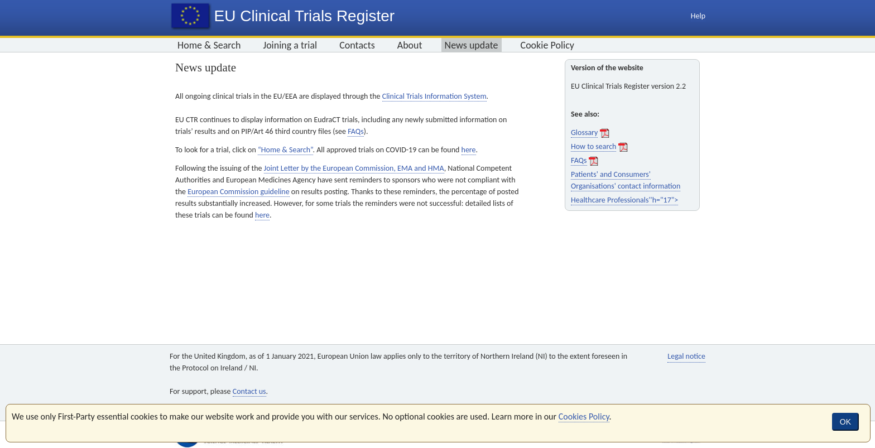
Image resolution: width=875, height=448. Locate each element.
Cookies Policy (584, 416)
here (468, 150)
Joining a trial (290, 45)
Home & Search (209, 45)
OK (845, 421)
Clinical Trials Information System (434, 96)
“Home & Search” (285, 150)
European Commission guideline (239, 191)
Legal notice (686, 356)
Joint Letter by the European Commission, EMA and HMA (354, 168)
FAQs (356, 131)
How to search (593, 146)
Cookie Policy (547, 45)
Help (698, 16)
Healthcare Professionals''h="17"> (624, 200)
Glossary (584, 132)
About (409, 45)
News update (471, 45)
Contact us (249, 391)
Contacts (357, 45)
